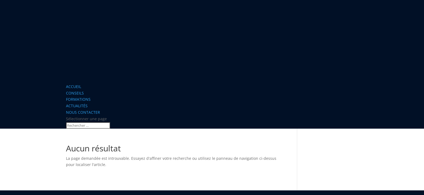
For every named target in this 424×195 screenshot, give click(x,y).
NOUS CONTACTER (83, 112)
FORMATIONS (78, 99)
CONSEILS (75, 93)
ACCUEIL (73, 86)
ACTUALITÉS (77, 105)
